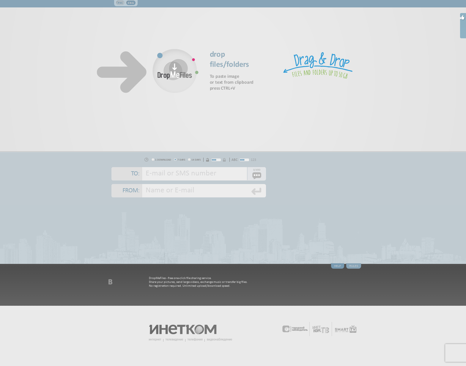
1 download (163, 159)
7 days (181, 159)
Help (337, 265)
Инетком (186, 327)
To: (135, 173)
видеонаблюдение (219, 339)
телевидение (174, 339)
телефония (195, 339)
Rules (353, 265)
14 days (196, 159)
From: (130, 190)
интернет (155, 339)
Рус (120, 3)
